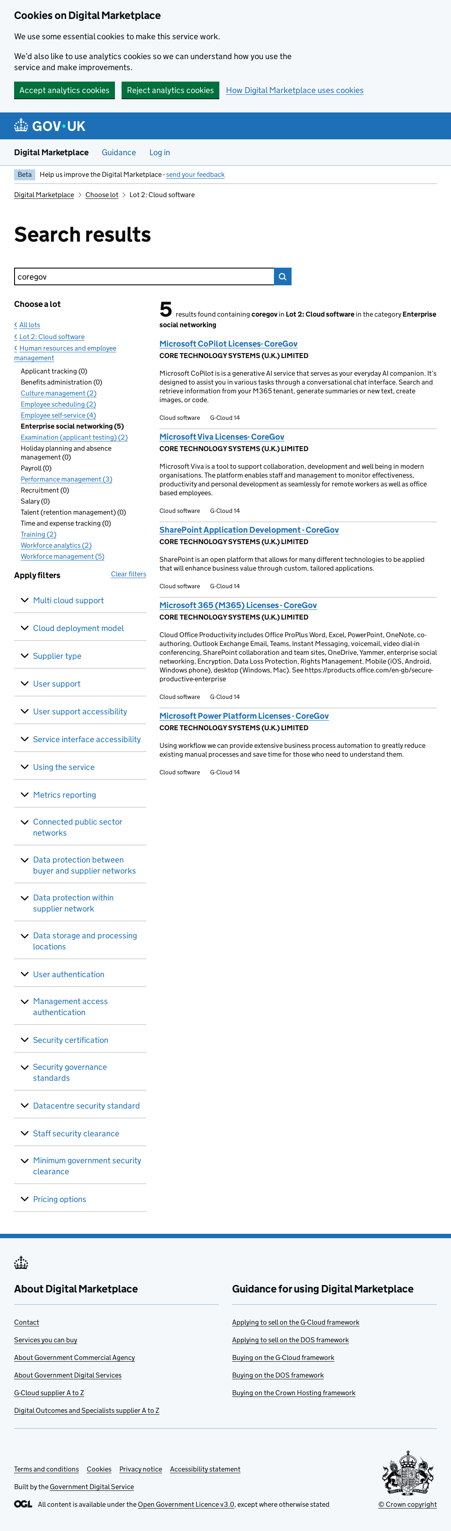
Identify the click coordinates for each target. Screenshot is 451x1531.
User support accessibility (80, 711)
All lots (29, 325)
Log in (159, 152)
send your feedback (195, 174)
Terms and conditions (46, 1469)
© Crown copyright (407, 1504)
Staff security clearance (76, 1133)
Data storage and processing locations (85, 941)
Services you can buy (45, 1340)
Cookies (99, 1469)
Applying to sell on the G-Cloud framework (295, 1322)
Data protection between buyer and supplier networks (84, 865)
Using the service (64, 767)
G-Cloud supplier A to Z (49, 1393)
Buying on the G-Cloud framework (283, 1357)
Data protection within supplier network (73, 903)
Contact (26, 1322)
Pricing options (59, 1199)
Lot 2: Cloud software (52, 336)
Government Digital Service (92, 1486)
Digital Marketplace (51, 152)
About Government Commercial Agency (74, 1357)
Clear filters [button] (128, 574)
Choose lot (101, 194)
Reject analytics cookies (170, 90)
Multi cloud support (68, 600)
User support (57, 684)
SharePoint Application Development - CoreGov (249, 530)
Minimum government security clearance (87, 1165)
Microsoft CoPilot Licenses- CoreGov (228, 344)
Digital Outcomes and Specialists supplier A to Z (86, 1410)
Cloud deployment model (78, 628)
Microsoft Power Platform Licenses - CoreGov (244, 716)
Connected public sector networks (77, 827)
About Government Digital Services (68, 1375)
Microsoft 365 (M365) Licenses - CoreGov (238, 605)
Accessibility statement (205, 1469)
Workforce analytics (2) (56, 545)
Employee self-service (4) (58, 415)
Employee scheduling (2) (58, 404)
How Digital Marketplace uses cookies (295, 90)
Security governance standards (70, 1072)
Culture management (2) (58, 393)
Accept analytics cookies (64, 90)
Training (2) (38, 534)
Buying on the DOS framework (278, 1375)
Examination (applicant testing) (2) (74, 437)
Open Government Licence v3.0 (186, 1504)
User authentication (68, 974)
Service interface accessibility (87, 739)
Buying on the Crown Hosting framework (293, 1393)
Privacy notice (140, 1469)
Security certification (70, 1040)
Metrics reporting (64, 795)
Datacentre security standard (86, 1106)
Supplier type (57, 656)
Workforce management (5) (62, 556)
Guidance (119, 152)
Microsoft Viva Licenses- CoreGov (222, 437)
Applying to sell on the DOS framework (290, 1340)
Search (283, 276)
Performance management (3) (66, 479)
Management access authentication (70, 1006)
